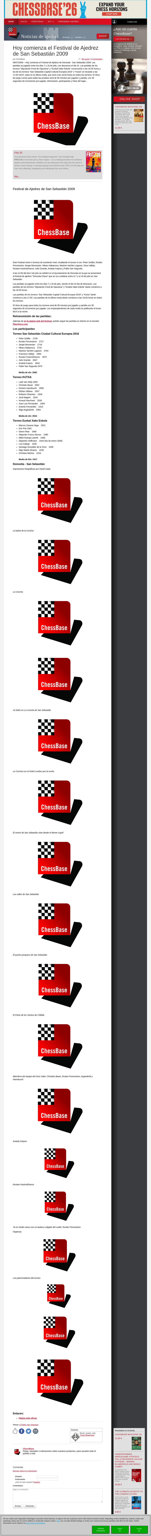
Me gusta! (86, 59)
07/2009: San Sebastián (28, 1425)
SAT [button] (51, 22)
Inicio (24, 22)
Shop (11, 22)
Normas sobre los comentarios (25, 1471)
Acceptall (139, 1529)
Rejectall (120, 1529)
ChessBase (28, 1449)
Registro (36, 1482)
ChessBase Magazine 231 (128, 1434)
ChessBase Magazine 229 (128, 107)
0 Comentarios (96, 59)
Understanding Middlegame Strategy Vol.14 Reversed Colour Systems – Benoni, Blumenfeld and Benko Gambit (128, 1460)
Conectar (132, 22)
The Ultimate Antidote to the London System (129, 1492)
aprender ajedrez (68, 22)
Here (58, 1521)
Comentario (18, 1486)
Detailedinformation (101, 1529)
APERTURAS (37, 22)
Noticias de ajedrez (40, 36)
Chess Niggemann (87, 1435)
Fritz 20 (18, 152)
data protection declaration (35, 1523)
